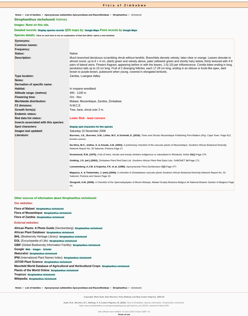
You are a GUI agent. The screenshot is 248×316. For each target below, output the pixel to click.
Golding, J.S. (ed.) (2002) (84, 160)
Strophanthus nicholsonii (50, 208)
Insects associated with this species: (39, 122)
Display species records (51, 30)
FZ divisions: (23, 105)
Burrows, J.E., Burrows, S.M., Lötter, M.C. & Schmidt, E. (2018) (105, 135)
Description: (23, 57)
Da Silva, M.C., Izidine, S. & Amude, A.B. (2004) (96, 145)
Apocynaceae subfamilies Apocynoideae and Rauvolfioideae (77, 15)
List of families (33, 15)
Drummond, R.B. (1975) (83, 154)
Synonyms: (22, 40)
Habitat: (20, 88)
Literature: (22, 135)
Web (28, 249)
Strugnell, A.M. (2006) (82, 182)
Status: (19, 53)
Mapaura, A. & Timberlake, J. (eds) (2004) (93, 172)
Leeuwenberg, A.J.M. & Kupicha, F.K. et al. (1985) (97, 166)
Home (18, 15)
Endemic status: (26, 113)
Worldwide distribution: (30, 101)
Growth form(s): (25, 109)
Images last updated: (29, 130)
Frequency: (22, 49)
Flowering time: (25, 97)
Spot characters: (26, 126)
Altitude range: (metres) (30, 92)
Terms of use (124, 314)
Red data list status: (28, 118)
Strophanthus (120, 15)
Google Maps (92, 30)
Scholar (47, 249)
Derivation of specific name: (33, 84)
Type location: (24, 75)
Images (37, 249)
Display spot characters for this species (91, 126)
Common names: (26, 45)
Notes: (19, 80)
